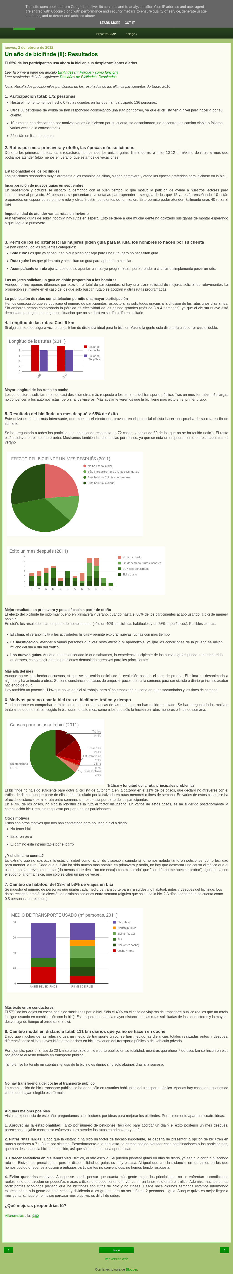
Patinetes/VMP (106, 34)
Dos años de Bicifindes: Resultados (88, 77)
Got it (130, 23)
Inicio (116, 1250)
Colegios (131, 34)
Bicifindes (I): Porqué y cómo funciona (88, 72)
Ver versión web (116, 1259)
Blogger (131, 1269)
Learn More (110, 23)
